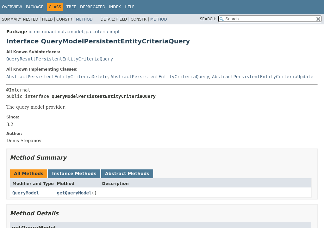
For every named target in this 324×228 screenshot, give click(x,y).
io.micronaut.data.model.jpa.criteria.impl (73, 31)
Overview (12, 7)
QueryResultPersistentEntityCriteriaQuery (59, 58)
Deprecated (92, 7)
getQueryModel (74, 192)
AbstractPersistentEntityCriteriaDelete (57, 76)
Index (115, 7)
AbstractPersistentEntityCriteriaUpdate (262, 76)
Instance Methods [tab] (74, 173)
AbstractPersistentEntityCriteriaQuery (159, 76)
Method (84, 19)
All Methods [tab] (28, 173)
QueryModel (25, 192)
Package (34, 7)
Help (129, 7)
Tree (71, 7)
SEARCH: (208, 19)
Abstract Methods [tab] (127, 173)
